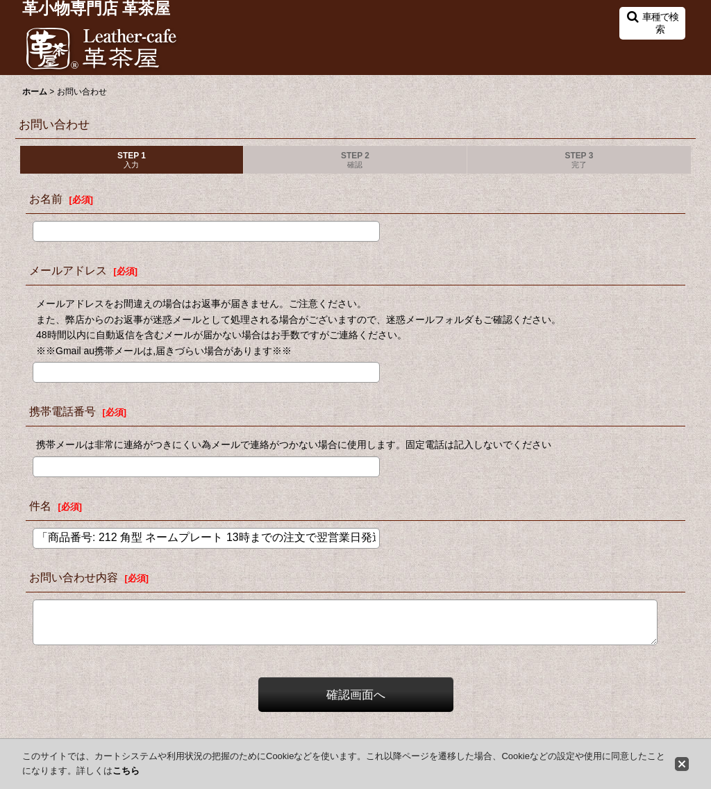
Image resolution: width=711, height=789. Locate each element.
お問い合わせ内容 (73, 577)
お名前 (45, 198)
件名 (40, 505)
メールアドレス (68, 270)
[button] (652, 23)
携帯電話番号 (62, 411)
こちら (126, 770)
